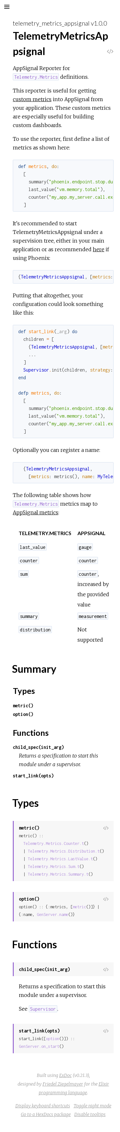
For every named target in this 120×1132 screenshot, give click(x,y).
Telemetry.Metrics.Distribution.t (64, 851)
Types (24, 690)
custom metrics (32, 99)
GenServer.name (52, 914)
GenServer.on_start (39, 1046)
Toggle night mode (92, 1105)
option (52, 1038)
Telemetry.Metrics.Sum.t (53, 866)
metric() (23, 705)
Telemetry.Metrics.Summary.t (58, 874)
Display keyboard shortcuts (42, 1105)
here (98, 249)
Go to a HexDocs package (46, 1114)
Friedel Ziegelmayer (63, 1084)
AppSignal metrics (35, 512)
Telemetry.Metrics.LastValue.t (60, 858)
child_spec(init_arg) (38, 747)
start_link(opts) (33, 775)
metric (79, 906)
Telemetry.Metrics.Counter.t (53, 843)
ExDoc (65, 1075)
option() (23, 714)
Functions (31, 732)
